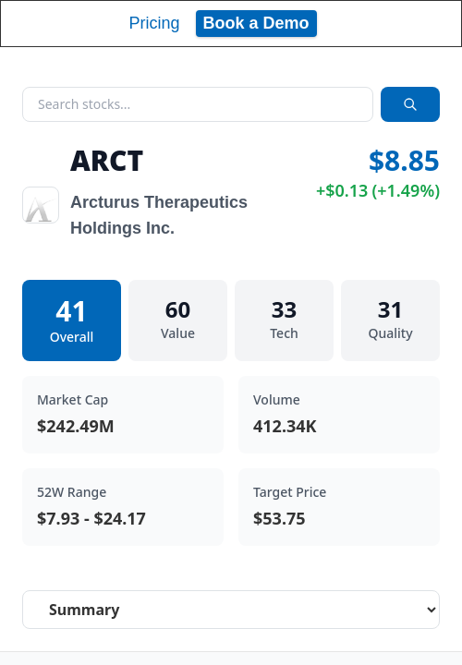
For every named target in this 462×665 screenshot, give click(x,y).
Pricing (153, 23)
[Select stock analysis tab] (231, 609)
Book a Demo (256, 23)
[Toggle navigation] (430, 23)
